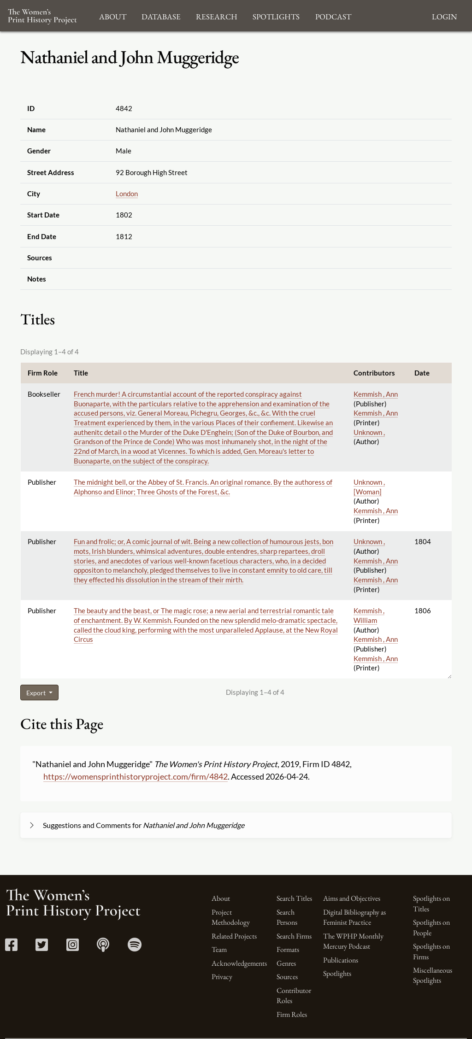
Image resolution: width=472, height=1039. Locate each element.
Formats (288, 949)
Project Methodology (231, 917)
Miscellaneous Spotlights (432, 975)
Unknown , (369, 432)
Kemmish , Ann (376, 394)
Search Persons (287, 917)
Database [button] (161, 15)
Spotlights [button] (276, 15)
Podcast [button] (333, 15)
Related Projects (234, 936)
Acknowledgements (239, 963)
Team (219, 949)
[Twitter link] (41, 947)
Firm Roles (292, 1014)
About (221, 898)
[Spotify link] (135, 947)
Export (36, 693)
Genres (286, 963)
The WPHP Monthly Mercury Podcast (353, 941)
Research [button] (216, 15)
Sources (287, 976)
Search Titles (294, 898)
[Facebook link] (11, 947)
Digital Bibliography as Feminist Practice (354, 917)
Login (444, 15)
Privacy (222, 976)
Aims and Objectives (351, 898)
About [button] (112, 15)
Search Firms (294, 936)
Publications (340, 960)
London (127, 193)
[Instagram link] (72, 947)
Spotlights (337, 973)
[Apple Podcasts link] (103, 947)
